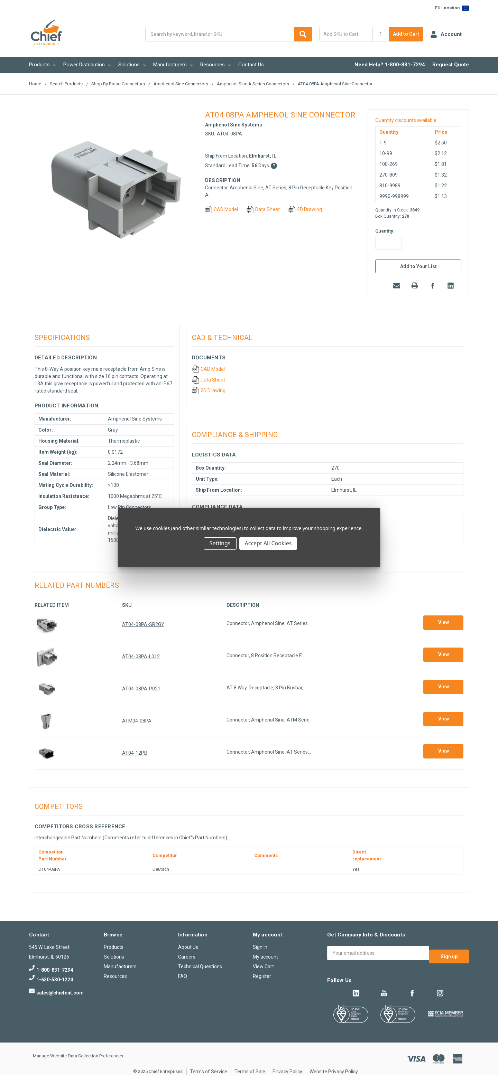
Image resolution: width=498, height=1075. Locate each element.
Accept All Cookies (268, 543)
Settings (220, 543)
